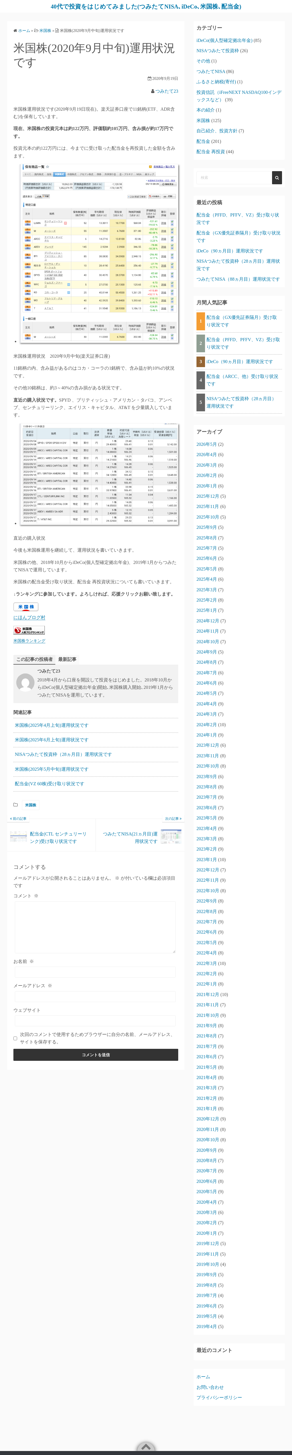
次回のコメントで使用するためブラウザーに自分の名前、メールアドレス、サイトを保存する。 (97, 1038)
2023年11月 (207, 755)
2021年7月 (206, 1046)
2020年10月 (207, 1139)
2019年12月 (207, 1243)
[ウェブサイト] (95, 1020)
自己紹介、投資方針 (217, 130)
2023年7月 (206, 797)
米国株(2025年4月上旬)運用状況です (52, 725)
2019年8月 (206, 1285)
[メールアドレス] (95, 996)
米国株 (30, 805)
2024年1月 (206, 734)
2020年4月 (206, 1202)
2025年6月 (206, 558)
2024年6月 (206, 683)
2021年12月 (207, 994)
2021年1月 (206, 1108)
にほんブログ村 (29, 617)
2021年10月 (207, 1015)
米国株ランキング (29, 640)
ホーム (203, 1376)
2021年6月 (206, 1056)
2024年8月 (206, 662)
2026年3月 (206, 465)
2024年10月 (207, 641)
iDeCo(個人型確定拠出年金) (224, 40)
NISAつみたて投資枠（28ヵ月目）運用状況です (63, 754)
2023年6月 (206, 807)
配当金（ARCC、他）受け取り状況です (242, 380)
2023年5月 (206, 817)
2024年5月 (206, 693)
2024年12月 (207, 620)
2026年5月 (206, 444)
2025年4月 (206, 579)
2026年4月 (206, 454)
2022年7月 (206, 921)
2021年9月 (206, 1025)
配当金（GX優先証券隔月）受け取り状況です (241, 321)
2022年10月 (207, 890)
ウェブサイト (27, 1010)
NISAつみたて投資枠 (217, 50)
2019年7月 (206, 1295)
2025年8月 (206, 537)
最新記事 (67, 659)
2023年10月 (207, 766)
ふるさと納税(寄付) (216, 81)
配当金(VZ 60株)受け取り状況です (49, 784)
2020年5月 (206, 1191)
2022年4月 (206, 952)
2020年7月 (206, 1170)
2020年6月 (206, 1181)
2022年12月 (207, 869)
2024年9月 (206, 651)
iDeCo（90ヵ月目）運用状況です (229, 250)
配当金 (203, 141)
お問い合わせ (210, 1387)
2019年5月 (206, 1316)
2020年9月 (206, 1150)
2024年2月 (206, 724)
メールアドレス (32, 986)
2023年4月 (206, 828)
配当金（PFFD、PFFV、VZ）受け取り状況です (243, 343)
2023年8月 (206, 786)
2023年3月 (206, 838)
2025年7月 (206, 548)
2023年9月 (206, 776)
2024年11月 (207, 631)
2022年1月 (206, 984)
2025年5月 (206, 568)
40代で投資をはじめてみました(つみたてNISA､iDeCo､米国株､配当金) (146, 6)
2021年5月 (206, 1067)
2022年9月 (206, 901)
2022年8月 (206, 911)
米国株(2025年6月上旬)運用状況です (52, 739)
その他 (203, 60)
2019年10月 (207, 1264)
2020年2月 (206, 1222)
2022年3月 (206, 963)
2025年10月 (207, 517)
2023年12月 (207, 745)
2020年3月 (206, 1212)
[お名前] (95, 972)
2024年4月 (206, 703)
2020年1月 (206, 1233)
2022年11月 (207, 880)
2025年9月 (206, 527)
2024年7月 (206, 672)
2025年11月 (207, 506)
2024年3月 (206, 714)
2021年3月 (206, 1087)
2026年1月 (206, 485)
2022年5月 (206, 942)
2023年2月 (206, 849)
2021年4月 (206, 1077)
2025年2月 (206, 600)
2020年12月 (207, 1118)
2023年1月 (206, 859)
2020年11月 (207, 1129)
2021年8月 (206, 1035)
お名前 (23, 961)
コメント (25, 896)
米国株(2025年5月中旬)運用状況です (52, 769)
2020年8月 (206, 1160)
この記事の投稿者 (34, 659)
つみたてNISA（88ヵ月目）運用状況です (238, 279)
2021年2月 (206, 1098)
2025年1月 (206, 610)
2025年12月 (207, 496)
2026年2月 (206, 475)
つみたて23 (166, 91)
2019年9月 (206, 1274)
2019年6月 (206, 1306)
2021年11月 (207, 1004)
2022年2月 (206, 973)
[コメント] (95, 927)
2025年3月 (206, 589)
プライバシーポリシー (219, 1397)
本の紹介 (205, 110)
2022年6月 (206, 932)
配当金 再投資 (210, 151)
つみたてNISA (210, 71)
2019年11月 (207, 1254)
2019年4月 (206, 1326)
